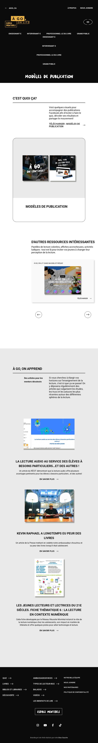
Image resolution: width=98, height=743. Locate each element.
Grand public (83, 34)
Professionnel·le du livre (58, 34)
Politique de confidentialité (76, 686)
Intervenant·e (34, 34)
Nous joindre (86, 8)
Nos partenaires (71, 682)
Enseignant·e (15, 34)
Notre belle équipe (72, 672)
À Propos (70, 8)
